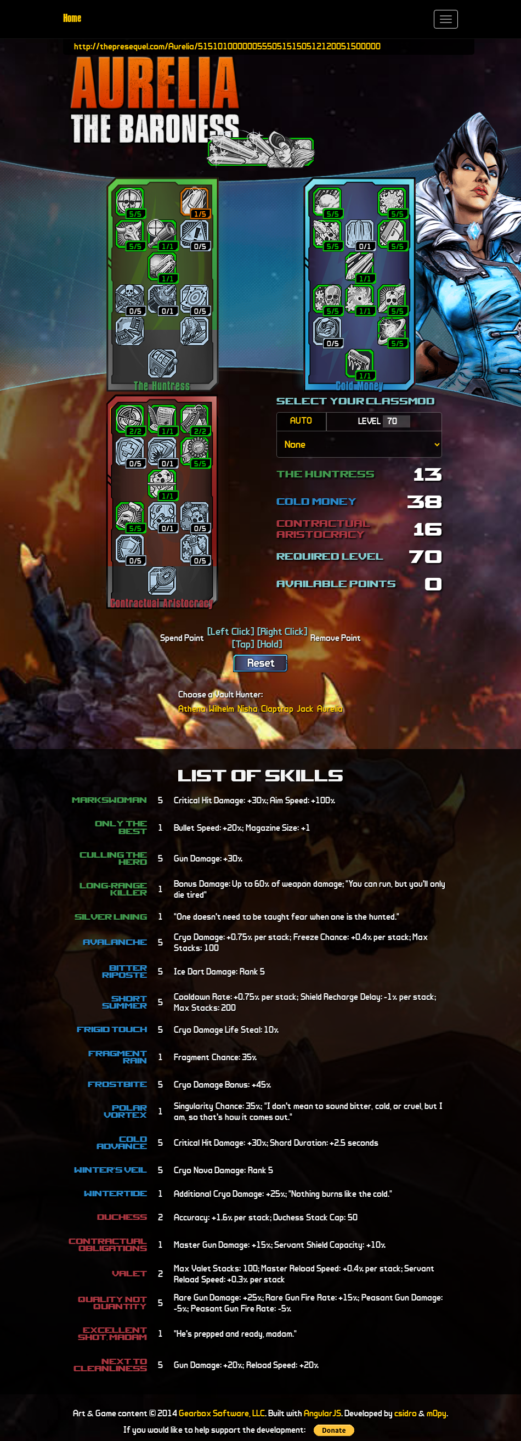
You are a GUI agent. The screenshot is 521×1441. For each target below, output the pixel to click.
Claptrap (277, 708)
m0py (436, 1413)
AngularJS (322, 1413)
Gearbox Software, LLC (222, 1413)
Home (72, 19)
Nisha (247, 708)
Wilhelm (221, 708)
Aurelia (330, 708)
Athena (192, 708)
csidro (405, 1413)
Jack (305, 708)
